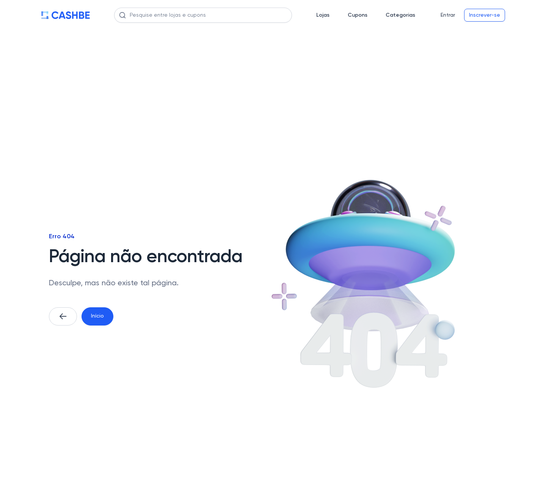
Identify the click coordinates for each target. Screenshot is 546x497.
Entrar (448, 15)
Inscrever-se (484, 15)
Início (97, 316)
